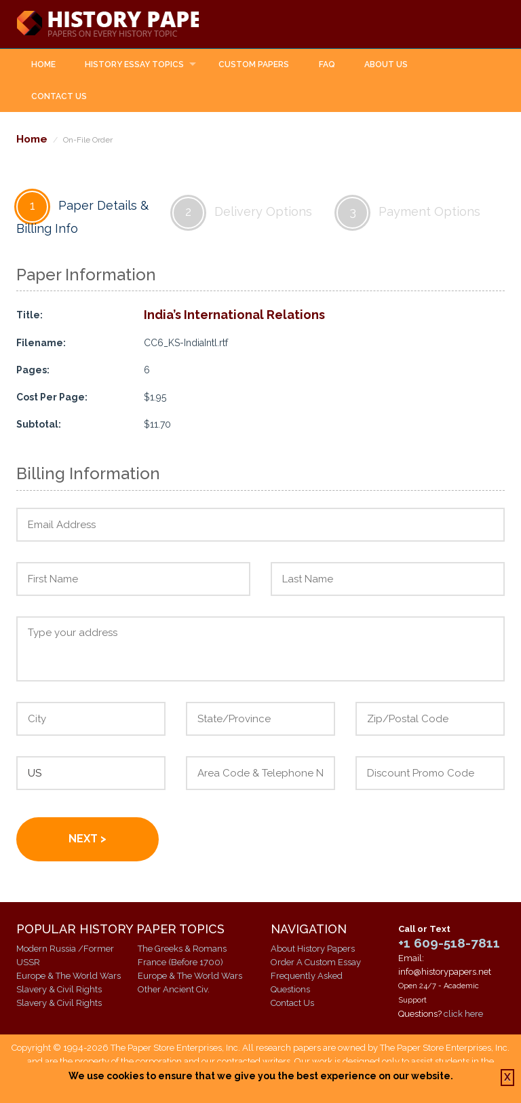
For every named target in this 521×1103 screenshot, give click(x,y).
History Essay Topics (134, 65)
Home (43, 65)
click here (463, 1014)
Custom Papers (253, 65)
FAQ (327, 65)
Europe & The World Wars (68, 976)
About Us (386, 65)
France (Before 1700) (180, 963)
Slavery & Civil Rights (59, 990)
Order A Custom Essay (316, 963)
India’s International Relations (234, 315)
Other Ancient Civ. (174, 990)
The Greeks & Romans (182, 949)
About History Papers (313, 949)
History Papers (122, 24)
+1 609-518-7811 (449, 943)
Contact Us (59, 97)
